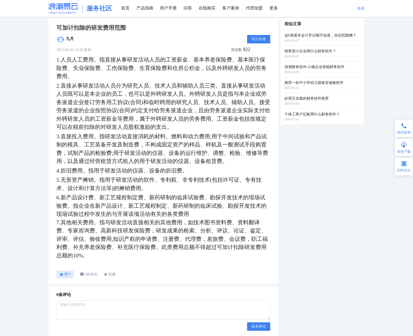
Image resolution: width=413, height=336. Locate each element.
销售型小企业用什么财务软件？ (310, 51)
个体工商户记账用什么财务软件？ (312, 114)
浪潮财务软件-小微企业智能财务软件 (314, 67)
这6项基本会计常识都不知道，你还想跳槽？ (320, 35)
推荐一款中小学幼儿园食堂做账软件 (313, 83)
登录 (361, 9)
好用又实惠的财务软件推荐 (306, 98)
